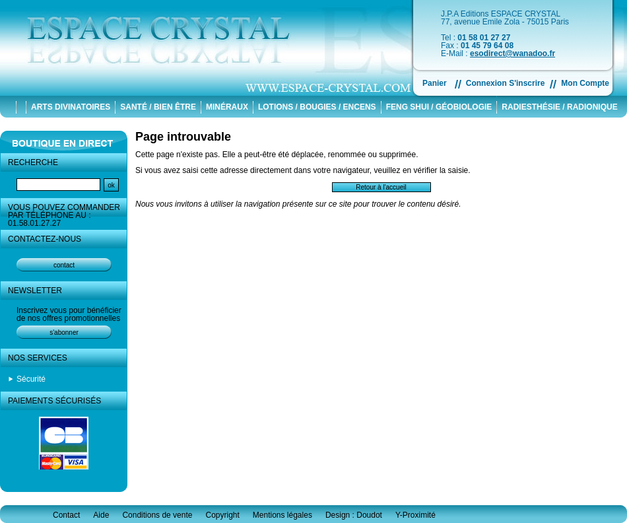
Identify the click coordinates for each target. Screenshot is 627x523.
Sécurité (31, 379)
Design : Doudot (353, 515)
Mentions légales (282, 515)
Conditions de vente (157, 515)
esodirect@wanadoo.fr (512, 53)
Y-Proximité (415, 515)
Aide (101, 515)
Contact (66, 515)
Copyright (222, 515)
